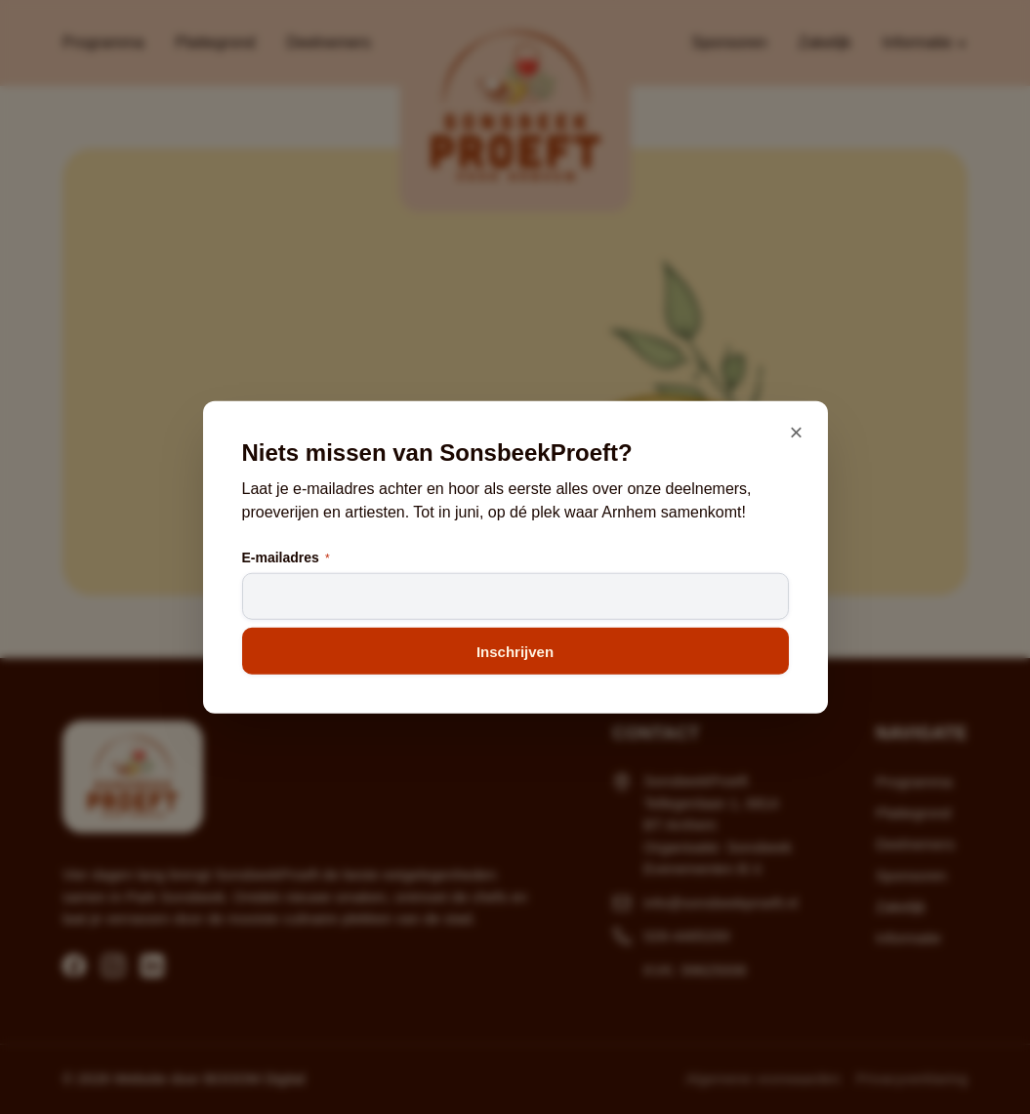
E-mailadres (286, 558)
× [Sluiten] (796, 431)
